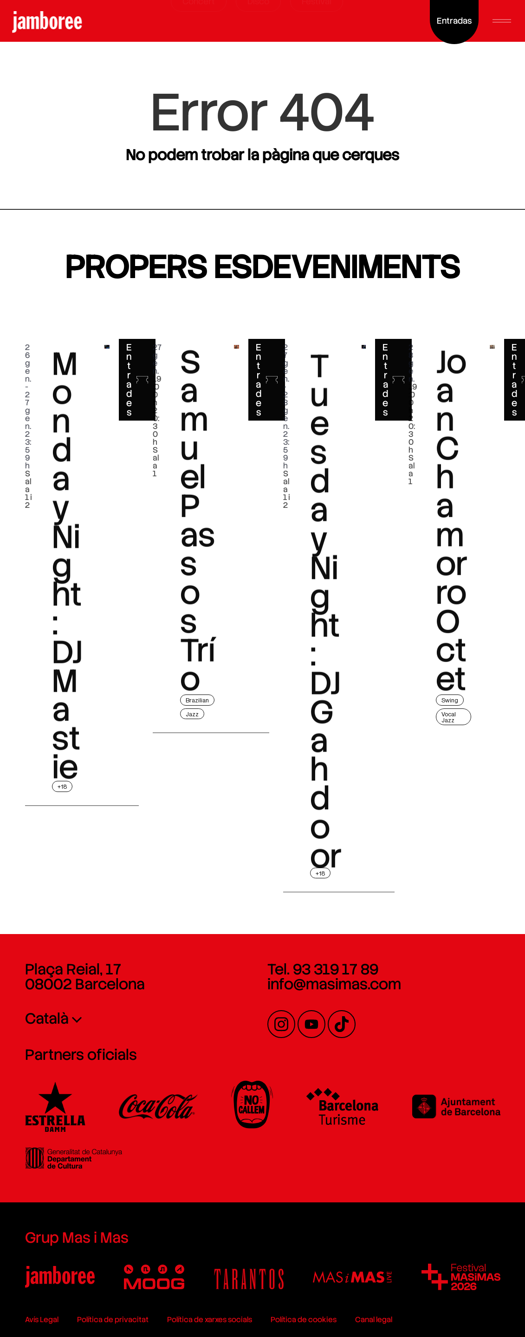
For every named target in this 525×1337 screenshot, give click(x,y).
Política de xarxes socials (209, 1319)
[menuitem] (115, 1018)
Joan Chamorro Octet (451, 569)
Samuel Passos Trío (197, 569)
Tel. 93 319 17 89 (322, 969)
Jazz (192, 714)
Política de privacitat (113, 1319)
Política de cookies (304, 1319)
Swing (449, 700)
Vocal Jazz (448, 717)
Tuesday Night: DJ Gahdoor (326, 685)
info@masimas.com (334, 984)
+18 (62, 787)
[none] (115, 1018)
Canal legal (373, 1319)
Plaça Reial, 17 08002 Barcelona (85, 977)
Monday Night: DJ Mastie (67, 627)
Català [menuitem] (47, 1018)
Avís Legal (41, 1319)
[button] (502, 21)
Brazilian (197, 700)
